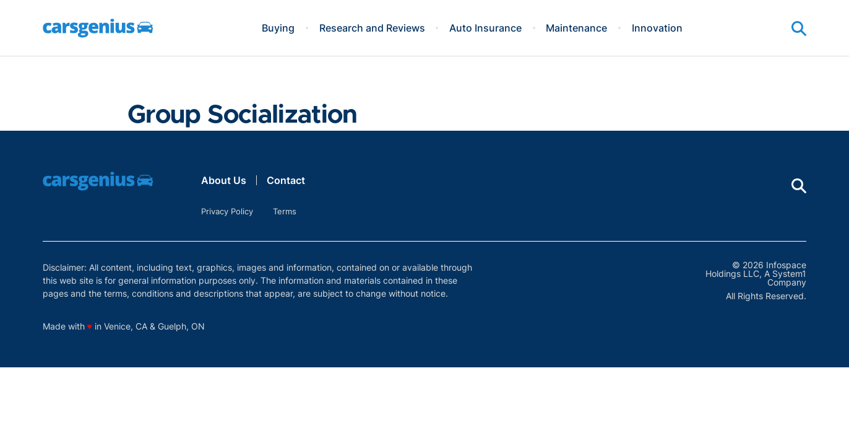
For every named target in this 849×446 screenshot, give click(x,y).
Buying (278, 27)
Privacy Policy (227, 211)
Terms (284, 211)
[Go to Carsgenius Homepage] (98, 28)
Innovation (657, 27)
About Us (223, 180)
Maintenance (576, 27)
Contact (286, 180)
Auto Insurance (485, 27)
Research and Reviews (372, 27)
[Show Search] (798, 28)
